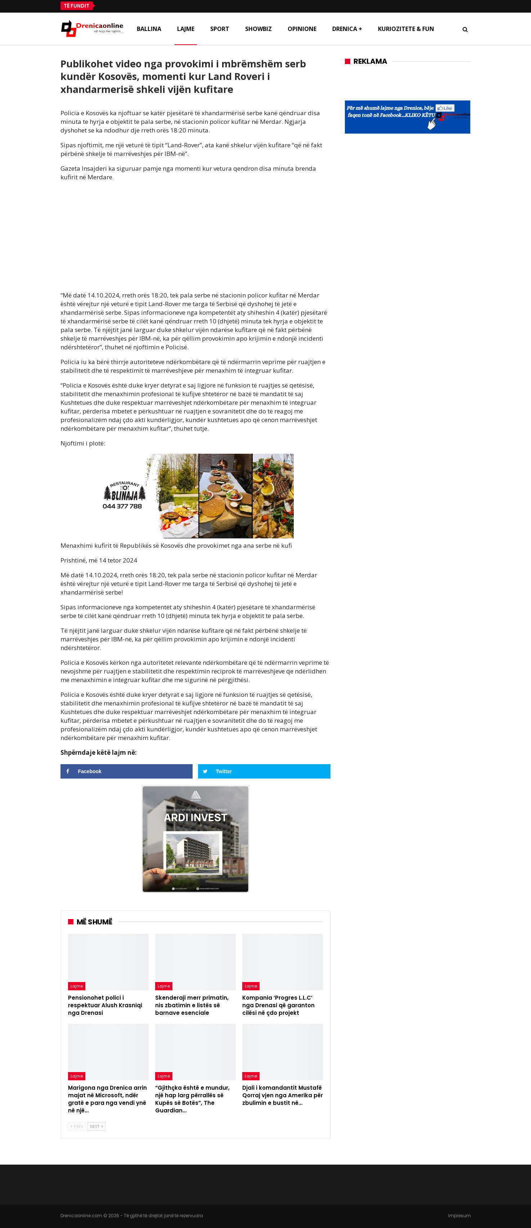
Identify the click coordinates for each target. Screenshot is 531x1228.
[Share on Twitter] (264, 771)
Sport (219, 29)
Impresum (459, 1216)
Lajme (185, 29)
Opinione (302, 29)
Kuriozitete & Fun (406, 29)
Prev (77, 1126)
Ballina (149, 29)
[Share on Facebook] (126, 771)
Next (96, 1126)
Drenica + (347, 29)
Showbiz (258, 29)
